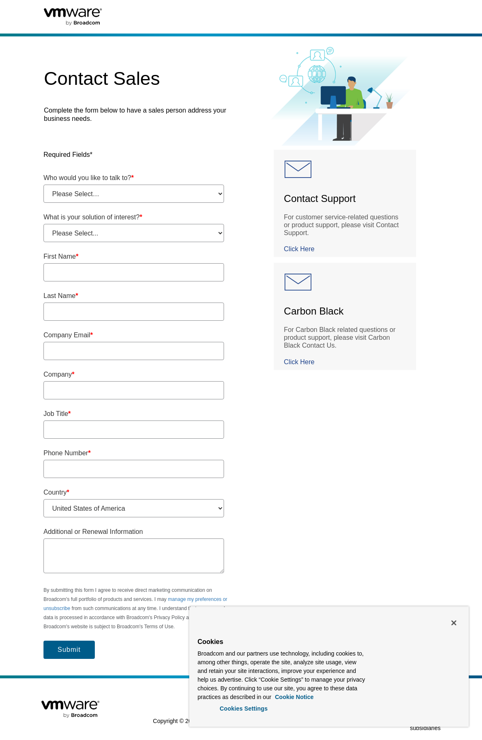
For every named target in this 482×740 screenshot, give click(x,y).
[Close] (454, 623)
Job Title (57, 413)
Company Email (68, 335)
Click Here (299, 248)
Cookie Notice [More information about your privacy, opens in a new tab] (293, 697)
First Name (60, 256)
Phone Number (67, 452)
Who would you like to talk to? (88, 177)
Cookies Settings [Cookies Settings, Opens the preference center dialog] (244, 708)
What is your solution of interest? (92, 217)
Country (56, 492)
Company (59, 374)
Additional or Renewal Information (93, 531)
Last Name (60, 295)
